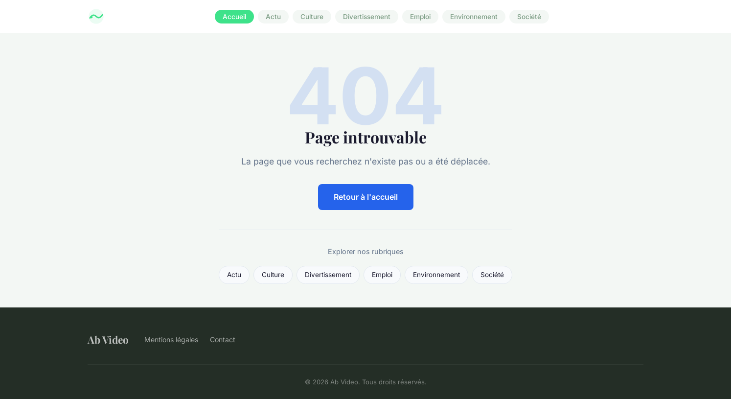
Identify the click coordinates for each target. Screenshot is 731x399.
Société (529, 17)
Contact (222, 339)
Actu (273, 17)
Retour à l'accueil (366, 197)
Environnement (474, 17)
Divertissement (366, 17)
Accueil (234, 17)
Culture (311, 17)
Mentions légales (171, 339)
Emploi (420, 17)
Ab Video (108, 339)
